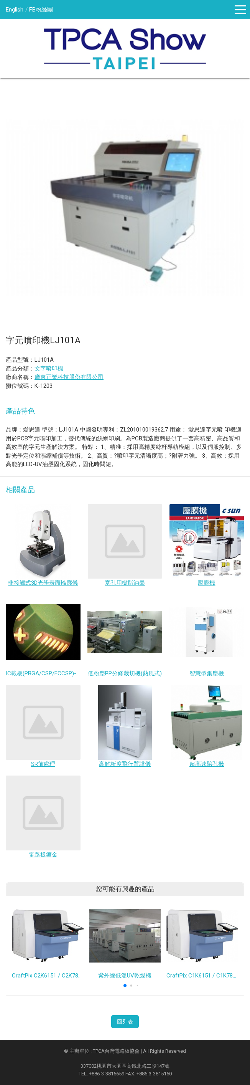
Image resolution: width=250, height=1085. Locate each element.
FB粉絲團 (41, 9)
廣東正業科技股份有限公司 (69, 377)
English (14, 9)
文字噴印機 (49, 368)
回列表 (125, 1022)
